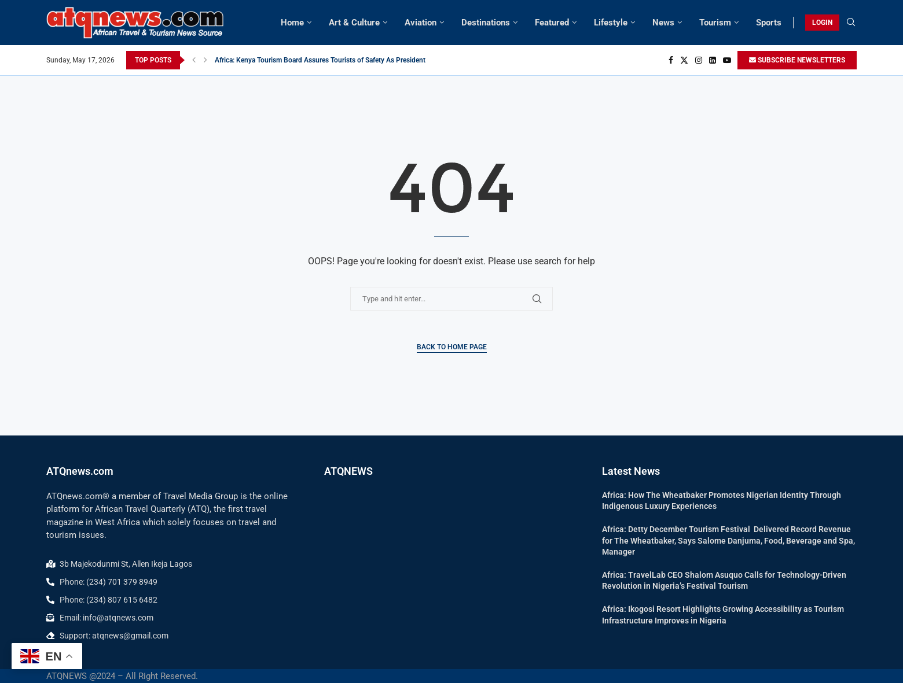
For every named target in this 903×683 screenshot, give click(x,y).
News (663, 22)
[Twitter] (684, 60)
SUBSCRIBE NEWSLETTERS (797, 60)
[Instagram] (699, 60)
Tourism (715, 22)
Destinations (485, 22)
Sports (768, 22)
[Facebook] (671, 60)
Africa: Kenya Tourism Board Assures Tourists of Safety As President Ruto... (331, 60)
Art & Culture (354, 22)
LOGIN (822, 23)
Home (292, 22)
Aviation (420, 22)
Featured (552, 22)
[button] (194, 60)
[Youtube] (727, 60)
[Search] (851, 22)
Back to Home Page (452, 347)
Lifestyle (610, 22)
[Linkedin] (713, 60)
